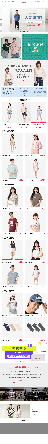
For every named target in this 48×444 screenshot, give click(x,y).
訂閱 (35, 428)
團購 (5, 1)
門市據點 (13, 1)
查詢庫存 (9, 1)
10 (27, 31)
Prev (1, 19)
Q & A (16, 1)
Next (47, 19)
